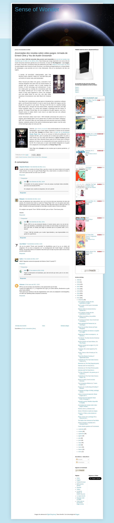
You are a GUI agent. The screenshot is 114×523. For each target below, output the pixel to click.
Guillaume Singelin (91, 118)
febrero (80, 449)
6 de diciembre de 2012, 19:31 (37, 221)
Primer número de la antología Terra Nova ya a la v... (87, 417)
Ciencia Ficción (31, 157)
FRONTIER (88, 117)
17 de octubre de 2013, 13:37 (31, 259)
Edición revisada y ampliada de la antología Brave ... (86, 423)
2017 (78, 286)
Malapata (21, 199)
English (78, 480)
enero (80, 451)
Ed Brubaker (89, 202)
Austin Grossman (23, 157)
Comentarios (80, 462)
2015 (78, 291)
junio (79, 440)
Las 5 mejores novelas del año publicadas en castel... (86, 313)
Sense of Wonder (37, 9)
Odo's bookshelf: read (90, 98)
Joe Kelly (89, 168)
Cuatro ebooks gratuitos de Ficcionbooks (88, 426)
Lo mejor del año (81, 496)
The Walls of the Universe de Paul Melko (88, 420)
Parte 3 (77, 90)
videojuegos (44, 157)
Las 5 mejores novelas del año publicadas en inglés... (86, 302)
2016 (78, 288)
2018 (78, 284)
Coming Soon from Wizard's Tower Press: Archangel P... (87, 398)
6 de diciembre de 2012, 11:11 (38, 167)
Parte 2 (77, 89)
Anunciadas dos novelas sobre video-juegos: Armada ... (87, 405)
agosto (80, 436)
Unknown (22, 284)
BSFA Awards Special (80, 484)
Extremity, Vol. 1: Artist (91, 133)
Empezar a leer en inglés (80, 498)
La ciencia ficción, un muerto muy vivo (81, 493)
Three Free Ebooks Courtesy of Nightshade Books (86, 356)
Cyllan (21, 259)
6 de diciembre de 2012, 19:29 (37, 181)
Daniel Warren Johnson (92, 135)
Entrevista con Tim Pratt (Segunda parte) (88, 363)
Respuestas (24, 178)
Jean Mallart (22, 244)
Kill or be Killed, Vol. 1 (91, 201)
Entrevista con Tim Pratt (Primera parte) (88, 368)
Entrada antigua (65, 325)
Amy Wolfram (90, 101)
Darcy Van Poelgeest (91, 187)
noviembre (81, 429)
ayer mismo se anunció (41, 128)
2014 (78, 293)
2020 (78, 280)
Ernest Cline (38, 157)
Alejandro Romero (24, 167)
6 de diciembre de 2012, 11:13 (32, 199)
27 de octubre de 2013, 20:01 (36, 270)
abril (79, 445)
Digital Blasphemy (51, 514)
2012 (78, 297)
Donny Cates (89, 253)
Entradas (79, 459)
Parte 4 (77, 92)
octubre (80, 431)
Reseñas (79, 487)
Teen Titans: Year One (91, 100)
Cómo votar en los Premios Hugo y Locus (80, 503)
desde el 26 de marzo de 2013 (60, 64)
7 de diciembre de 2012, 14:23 (34, 244)
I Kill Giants (88, 167)
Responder (22, 175)
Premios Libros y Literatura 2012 (86, 408)
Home (78, 478)
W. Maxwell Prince (91, 239)
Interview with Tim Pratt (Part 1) (86, 370)
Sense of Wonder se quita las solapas (87, 411)
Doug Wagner (90, 219)
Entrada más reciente (20, 325)
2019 (78, 282)
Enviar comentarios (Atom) (29, 328)
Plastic (87, 218)
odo (25, 181)
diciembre (81, 299)
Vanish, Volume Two (91, 251)
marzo (80, 447)
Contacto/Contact (81, 482)
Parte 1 (77, 87)
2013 (78, 295)
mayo (80, 442)
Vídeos (78, 489)
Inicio (43, 325)
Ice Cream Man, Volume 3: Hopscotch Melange (91, 236)
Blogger (77, 514)
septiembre (81, 433)
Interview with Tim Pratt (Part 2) (86, 365)
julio (79, 438)
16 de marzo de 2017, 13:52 (32, 284)
